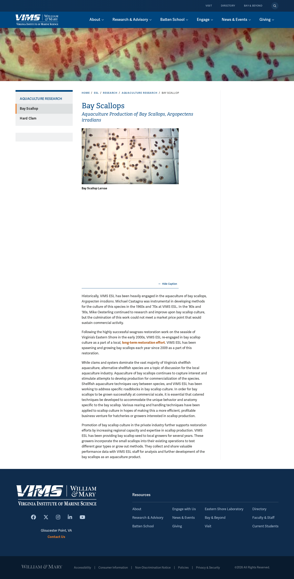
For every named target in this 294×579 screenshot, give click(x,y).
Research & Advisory (147, 518)
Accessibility (82, 567)
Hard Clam (28, 118)
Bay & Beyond (253, 5)
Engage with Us (184, 509)
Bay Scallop (29, 109)
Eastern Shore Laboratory (224, 509)
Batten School (143, 526)
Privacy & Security (208, 567)
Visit (209, 5)
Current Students (265, 526)
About (136, 509)
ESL (96, 93)
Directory (228, 5)
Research (110, 93)
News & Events (183, 518)
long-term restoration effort (143, 342)
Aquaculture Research (139, 93)
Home (86, 93)
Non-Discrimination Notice (153, 567)
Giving (177, 526)
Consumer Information (113, 567)
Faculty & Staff (263, 518)
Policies (183, 567)
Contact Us (56, 537)
